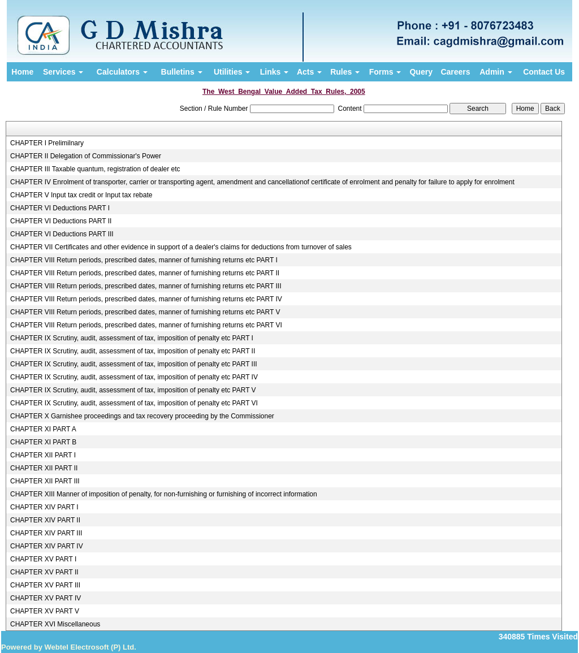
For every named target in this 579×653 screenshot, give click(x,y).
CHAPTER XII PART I (43, 455)
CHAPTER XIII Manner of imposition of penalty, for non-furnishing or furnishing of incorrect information (163, 494)
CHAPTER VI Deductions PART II (60, 221)
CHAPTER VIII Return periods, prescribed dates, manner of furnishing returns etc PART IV (146, 299)
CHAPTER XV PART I (43, 559)
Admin (495, 71)
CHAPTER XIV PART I (44, 507)
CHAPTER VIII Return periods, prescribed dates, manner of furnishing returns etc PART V (145, 312)
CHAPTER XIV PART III (46, 533)
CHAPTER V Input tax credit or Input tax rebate (81, 195)
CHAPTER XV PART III (45, 585)
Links (274, 71)
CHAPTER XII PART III (45, 481)
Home (22, 71)
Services (63, 71)
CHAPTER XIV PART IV (46, 546)
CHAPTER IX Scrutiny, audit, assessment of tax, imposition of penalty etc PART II (132, 351)
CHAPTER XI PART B (43, 442)
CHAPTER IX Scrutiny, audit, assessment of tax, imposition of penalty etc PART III (133, 364)
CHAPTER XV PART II (44, 572)
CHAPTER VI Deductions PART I (60, 208)
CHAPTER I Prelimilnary (47, 143)
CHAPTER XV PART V (44, 611)
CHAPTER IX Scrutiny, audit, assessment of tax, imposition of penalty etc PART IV (134, 377)
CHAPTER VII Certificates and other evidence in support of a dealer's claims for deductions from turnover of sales (181, 247)
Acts (309, 71)
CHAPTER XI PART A (43, 429)
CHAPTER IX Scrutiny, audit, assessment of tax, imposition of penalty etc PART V (133, 390)
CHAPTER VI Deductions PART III (62, 234)
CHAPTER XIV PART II (45, 520)
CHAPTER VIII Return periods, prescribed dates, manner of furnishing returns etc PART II (144, 273)
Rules (345, 71)
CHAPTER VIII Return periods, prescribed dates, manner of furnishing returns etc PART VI (146, 325)
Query (420, 71)
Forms (385, 71)
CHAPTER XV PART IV (45, 598)
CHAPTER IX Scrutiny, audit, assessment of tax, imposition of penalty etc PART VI (134, 403)
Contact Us (544, 71)
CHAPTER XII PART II (43, 468)
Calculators (122, 71)
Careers (455, 71)
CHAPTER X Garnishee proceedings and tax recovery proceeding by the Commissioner (142, 416)
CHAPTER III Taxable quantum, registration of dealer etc (95, 169)
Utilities (232, 71)
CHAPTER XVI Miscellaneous (55, 624)
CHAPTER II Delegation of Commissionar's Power (85, 156)
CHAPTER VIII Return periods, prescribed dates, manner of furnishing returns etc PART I (144, 260)
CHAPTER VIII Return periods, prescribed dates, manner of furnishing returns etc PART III (146, 286)
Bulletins (181, 71)
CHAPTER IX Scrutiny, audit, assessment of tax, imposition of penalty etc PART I (131, 338)
